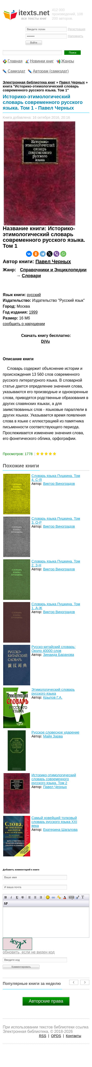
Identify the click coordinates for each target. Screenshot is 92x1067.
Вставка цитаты (77, 897)
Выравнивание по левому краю (29, 897)
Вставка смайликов (48, 897)
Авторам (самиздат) (51, 71)
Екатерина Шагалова (60, 830)
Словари (31, 275)
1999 (33, 312)
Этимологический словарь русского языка (53, 691)
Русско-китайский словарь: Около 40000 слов (53, 649)
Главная (15, 61)
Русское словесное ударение (55, 732)
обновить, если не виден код (28, 952)
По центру (35, 897)
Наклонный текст (11, 897)
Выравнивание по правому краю (41, 897)
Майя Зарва (53, 736)
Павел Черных (53, 261)
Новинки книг (42, 61)
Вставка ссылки (53, 897)
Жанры (67, 61)
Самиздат (16, 71)
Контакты (73, 1036)
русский (34, 295)
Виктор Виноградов (59, 484)
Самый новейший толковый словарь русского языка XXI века (54, 822)
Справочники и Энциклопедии (53, 269)
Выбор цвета (64, 897)
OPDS (56, 1036)
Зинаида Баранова (58, 655)
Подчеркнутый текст (17, 897)
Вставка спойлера (6, 903)
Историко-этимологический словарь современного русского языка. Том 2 (53, 779)
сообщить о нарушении (24, 324)
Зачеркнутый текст (23, 897)
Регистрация (76, 29)
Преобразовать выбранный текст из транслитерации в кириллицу (83, 897)
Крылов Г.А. (53, 697)
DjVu (45, 341)
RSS (42, 1036)
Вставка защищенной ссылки (59, 897)
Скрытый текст (71, 897)
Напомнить (75, 36)
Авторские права (46, 1001)
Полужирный (6, 897)
